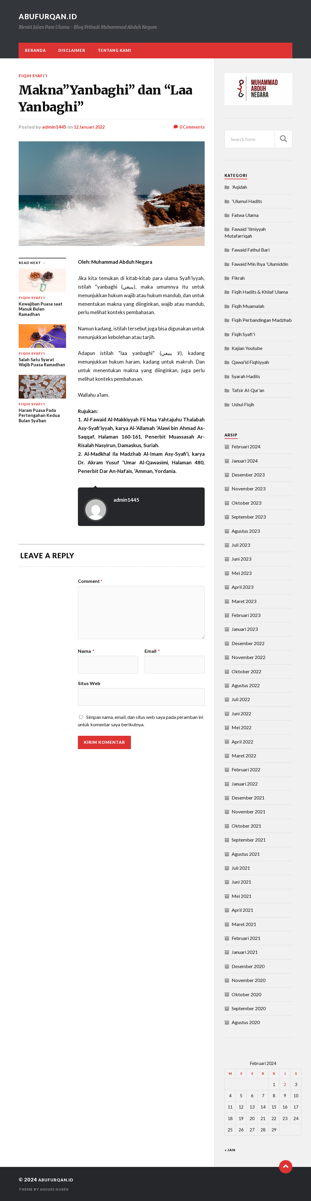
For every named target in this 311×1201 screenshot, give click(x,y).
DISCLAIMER (71, 50)
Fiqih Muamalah (248, 306)
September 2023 (249, 516)
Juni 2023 (241, 559)
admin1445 (54, 126)
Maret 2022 (244, 755)
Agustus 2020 (246, 1022)
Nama (86, 651)
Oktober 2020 (246, 994)
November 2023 (248, 488)
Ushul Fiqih (243, 404)
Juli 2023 (241, 545)
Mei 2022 (241, 727)
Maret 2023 (244, 601)
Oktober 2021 (246, 826)
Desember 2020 (248, 966)
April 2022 (242, 741)
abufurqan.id (51, 16)
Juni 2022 (241, 713)
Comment (90, 581)
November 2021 (248, 811)
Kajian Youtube (247, 348)
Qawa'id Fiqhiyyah (250, 362)
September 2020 (249, 1008)
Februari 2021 (246, 938)
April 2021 (242, 910)
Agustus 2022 (246, 685)
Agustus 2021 (246, 854)
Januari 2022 (245, 783)
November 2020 (248, 980)
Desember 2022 (248, 643)
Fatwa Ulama (245, 215)
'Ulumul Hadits (247, 201)
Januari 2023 (245, 629)
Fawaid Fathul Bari (251, 249)
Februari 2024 (246, 446)
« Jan (230, 1150)
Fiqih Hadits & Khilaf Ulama (260, 292)
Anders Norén (55, 1189)
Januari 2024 (245, 460)
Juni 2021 (241, 882)
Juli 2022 (241, 699)
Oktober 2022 (246, 671)
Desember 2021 (248, 797)
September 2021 (249, 839)
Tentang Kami (114, 50)
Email (152, 651)
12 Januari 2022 (91, 126)
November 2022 (248, 657)
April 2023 (242, 587)
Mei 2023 (241, 573)
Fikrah (238, 278)
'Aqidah (239, 187)
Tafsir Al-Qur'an (248, 390)
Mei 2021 (241, 896)
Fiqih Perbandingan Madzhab (262, 320)
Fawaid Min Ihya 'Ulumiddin (260, 264)
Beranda (35, 50)
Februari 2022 (246, 769)
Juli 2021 (241, 868)
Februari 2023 (246, 615)
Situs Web (89, 683)
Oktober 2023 (246, 503)
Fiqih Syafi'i (34, 75)
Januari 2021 (245, 952)
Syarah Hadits (246, 376)
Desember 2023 (248, 474)
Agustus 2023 (246, 531)
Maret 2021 (244, 924)
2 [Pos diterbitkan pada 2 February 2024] (285, 1084)
